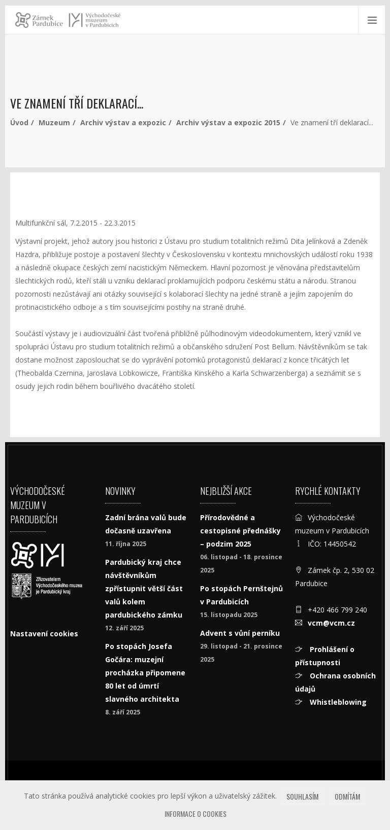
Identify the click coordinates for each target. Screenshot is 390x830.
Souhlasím (302, 796)
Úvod (19, 122)
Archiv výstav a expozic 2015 (228, 122)
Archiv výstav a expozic (123, 122)
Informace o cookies (195, 813)
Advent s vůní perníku (240, 633)
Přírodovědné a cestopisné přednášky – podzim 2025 (240, 531)
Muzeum (54, 122)
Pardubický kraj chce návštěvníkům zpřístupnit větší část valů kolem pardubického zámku (144, 588)
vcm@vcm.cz (331, 623)
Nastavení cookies (44, 633)
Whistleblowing (337, 702)
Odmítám (347, 796)
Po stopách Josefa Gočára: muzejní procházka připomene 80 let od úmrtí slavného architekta (145, 672)
